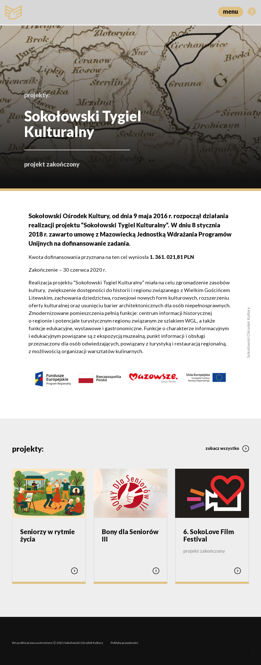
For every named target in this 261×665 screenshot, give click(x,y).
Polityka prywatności (124, 639)
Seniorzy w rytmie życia (47, 532)
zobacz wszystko (227, 444)
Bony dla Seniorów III (130, 532)
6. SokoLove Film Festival (208, 532)
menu (230, 11)
